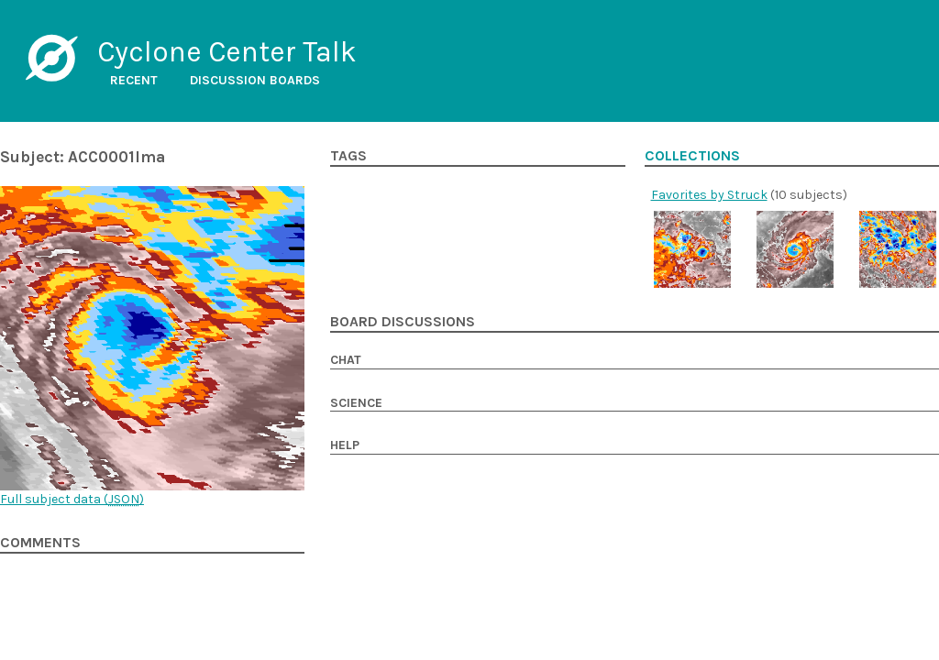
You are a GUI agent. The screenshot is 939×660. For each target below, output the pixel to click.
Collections (692, 156)
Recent (134, 80)
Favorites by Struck (709, 195)
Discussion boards (255, 80)
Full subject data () (72, 499)
